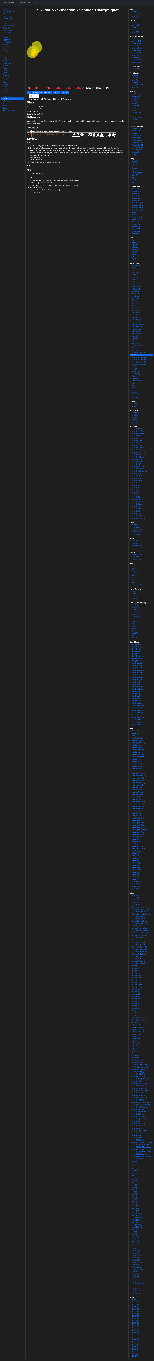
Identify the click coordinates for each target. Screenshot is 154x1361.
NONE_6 (135, 1349)
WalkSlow (135, 397)
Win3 (133, 635)
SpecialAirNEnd (137, 462)
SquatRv (135, 369)
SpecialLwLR (136, 485)
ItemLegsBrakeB (137, 787)
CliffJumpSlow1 (137, 150)
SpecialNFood (137, 511)
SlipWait (134, 259)
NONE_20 (135, 1330)
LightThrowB (136, 682)
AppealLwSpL (136, 614)
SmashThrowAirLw (138, 712)
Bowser (5, 9)
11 (53, 88)
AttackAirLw (136, 82)
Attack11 (135, 11)
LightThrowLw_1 (137, 703)
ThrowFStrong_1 (137, 117)
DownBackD (136, 193)
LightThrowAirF (137, 668)
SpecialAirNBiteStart (139, 454)
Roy (4, 82)
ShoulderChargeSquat (139, 355)
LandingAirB (136, 312)
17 (73, 88)
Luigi (4, 56)
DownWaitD (136, 231)
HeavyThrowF (136, 649)
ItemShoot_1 (136, 874)
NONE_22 (135, 1335)
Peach (5, 73)
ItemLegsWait (136, 815)
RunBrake (135, 350)
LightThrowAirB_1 (138, 665)
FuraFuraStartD (137, 545)
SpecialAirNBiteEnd (138, 452)
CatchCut (135, 98)
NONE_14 (135, 1314)
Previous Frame (37, 92)
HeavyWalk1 (136, 291)
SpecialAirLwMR (137, 443)
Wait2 (134, 385)
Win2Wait (135, 633)
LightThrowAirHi (137, 672)
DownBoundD (136, 198)
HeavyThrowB (136, 644)
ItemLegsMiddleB (138, 806)
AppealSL (135, 619)
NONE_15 (135, 1316)
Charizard (6, 14)
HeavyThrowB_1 (137, 646)
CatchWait (135, 105)
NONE (134, 1299)
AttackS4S (135, 55)
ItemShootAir (136, 867)
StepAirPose (136, 413)
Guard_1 (135, 182)
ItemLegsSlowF (137, 813)
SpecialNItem (136, 884)
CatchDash (135, 101)
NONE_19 (135, 1325)
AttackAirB (135, 75)
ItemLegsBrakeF (137, 790)
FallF (133, 282)
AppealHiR (135, 607)
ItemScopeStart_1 (138, 853)
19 (80, 88)
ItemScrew (135, 855)
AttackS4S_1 (136, 57)
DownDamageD (137, 203)
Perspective (67, 99)
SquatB (134, 404)
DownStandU (136, 229)
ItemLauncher (136, 768)
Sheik (5, 87)
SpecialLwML (136, 487)
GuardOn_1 (136, 180)
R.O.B (5, 80)
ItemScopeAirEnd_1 (139, 820)
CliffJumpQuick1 (137, 145)
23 (93, 88)
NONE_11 (135, 1306)
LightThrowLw (136, 701)
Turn (133, 376)
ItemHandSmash (137, 766)
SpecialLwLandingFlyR (140, 359)
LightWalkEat (136, 334)
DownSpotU (136, 224)
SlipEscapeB (136, 249)
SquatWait (135, 371)
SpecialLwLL (136, 483)
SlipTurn (134, 256)
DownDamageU (137, 207)
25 (100, 88)
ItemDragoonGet (137, 738)
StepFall (134, 417)
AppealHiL (135, 605)
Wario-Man (7, 101)
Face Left (56, 92)
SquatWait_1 (136, 374)
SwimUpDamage (137, 584)
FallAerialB (135, 275)
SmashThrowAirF (138, 708)
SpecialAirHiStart (137, 429)
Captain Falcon (8, 11)
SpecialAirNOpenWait (139, 471)
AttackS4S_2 (136, 60)
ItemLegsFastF (137, 799)
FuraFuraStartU (137, 548)
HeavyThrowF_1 (137, 651)
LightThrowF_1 (137, 694)
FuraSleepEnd (137, 554)
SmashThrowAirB (138, 705)
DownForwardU (137, 219)
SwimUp (135, 582)
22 (90, 88)
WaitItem (135, 888)
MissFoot (135, 338)
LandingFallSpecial (138, 324)
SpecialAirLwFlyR (138, 433)
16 (70, 88)
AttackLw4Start (137, 50)
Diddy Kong (7, 16)
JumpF (134, 305)
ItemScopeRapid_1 (138, 848)
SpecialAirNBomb (138, 457)
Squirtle (5, 94)
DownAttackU (136, 191)
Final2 (134, 593)
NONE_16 (135, 1318)
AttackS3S (135, 32)
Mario (5, 58)
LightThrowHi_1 (137, 698)
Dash (133, 268)
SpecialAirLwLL (137, 436)
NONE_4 (135, 1344)
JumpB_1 (135, 303)
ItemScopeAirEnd (138, 818)
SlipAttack (135, 242)
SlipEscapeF (136, 252)
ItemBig (134, 735)
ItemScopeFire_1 (138, 844)
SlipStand (135, 254)
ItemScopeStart (137, 851)
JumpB (134, 301)
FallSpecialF (136, 289)
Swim (133, 566)
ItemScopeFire (137, 841)
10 (50, 88)
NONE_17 (135, 1321)
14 (63, 88)
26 (103, 88)
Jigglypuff (6, 40)
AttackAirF (135, 78)
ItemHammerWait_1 (139, 757)
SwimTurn (135, 580)
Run (29, 92)
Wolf (4, 103)
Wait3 (134, 388)
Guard (134, 170)
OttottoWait (135, 343)
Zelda (5, 108)
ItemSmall (135, 879)
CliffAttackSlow (137, 131)
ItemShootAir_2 (137, 872)
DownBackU (136, 196)
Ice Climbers (7, 33)
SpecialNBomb (137, 504)
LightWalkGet (136, 336)
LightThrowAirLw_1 (138, 679)
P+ (18, 3)
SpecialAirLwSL (137, 445)
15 (67, 88)
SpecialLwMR (136, 490)
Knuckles (6, 47)
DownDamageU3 (138, 210)
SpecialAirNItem (137, 881)
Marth (5, 61)
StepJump (135, 420)
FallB (133, 279)
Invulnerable (33, 99)
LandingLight (136, 331)
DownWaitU (136, 233)
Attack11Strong (137, 14)
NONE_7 (135, 1351)
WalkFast (135, 392)
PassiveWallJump (138, 345)
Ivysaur (5, 37)
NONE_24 (135, 1339)
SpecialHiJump (137, 473)
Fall (133, 270)
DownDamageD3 (138, 205)
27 (107, 88)
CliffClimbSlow (137, 138)
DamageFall (136, 265)
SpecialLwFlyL (137, 478)
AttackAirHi (135, 80)
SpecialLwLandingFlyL (139, 357)
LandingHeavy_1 (137, 329)
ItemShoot (135, 865)
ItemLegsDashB (137, 792)
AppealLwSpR (137, 616)
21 (87, 88)
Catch (134, 94)
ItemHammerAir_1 (138, 747)
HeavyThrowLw (137, 658)
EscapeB (135, 163)
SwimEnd (135, 573)
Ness (5, 68)
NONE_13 (135, 1311)
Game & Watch (8, 25)
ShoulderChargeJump (139, 352)
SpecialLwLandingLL (139, 362)
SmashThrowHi (137, 722)
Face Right (65, 92)
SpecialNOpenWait (138, 518)
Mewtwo (6, 65)
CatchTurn (135, 103)
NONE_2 (135, 1328)
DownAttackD (136, 189)
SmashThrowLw (137, 724)
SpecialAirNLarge (138, 466)
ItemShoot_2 (136, 877)
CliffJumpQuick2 (137, 147)
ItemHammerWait (138, 754)
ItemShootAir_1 (137, 870)
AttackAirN (135, 87)
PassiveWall (136, 534)
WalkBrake (135, 390)
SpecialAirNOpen (138, 469)
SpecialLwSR (136, 494)
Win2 (133, 631)
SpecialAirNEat (137, 459)
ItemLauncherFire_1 (139, 783)
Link (4, 49)
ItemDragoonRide (138, 740)
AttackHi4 (135, 39)
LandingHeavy (137, 326)
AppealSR (135, 621)
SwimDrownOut (137, 570)
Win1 (133, 626)
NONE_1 (135, 1302)
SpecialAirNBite (137, 450)
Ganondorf (7, 28)
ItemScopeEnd (137, 837)
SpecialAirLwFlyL (138, 431)
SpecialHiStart (137, 476)
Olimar (5, 70)
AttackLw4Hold (137, 48)
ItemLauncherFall (138, 778)
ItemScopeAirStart (138, 832)
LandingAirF (136, 315)
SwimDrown (136, 568)
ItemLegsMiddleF (138, 808)
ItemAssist (135, 733)
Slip (133, 240)
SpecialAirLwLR (137, 438)
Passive (134, 525)
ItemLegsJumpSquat (139, 801)
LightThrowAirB (137, 663)
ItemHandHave (137, 761)
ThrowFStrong (137, 115)
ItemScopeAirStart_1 (139, 834)
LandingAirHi (136, 317)
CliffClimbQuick (137, 135)
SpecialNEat (136, 506)
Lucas (5, 54)
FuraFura (135, 541)
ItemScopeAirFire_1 (138, 825)
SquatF (134, 406)
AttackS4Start (136, 62)
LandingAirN (136, 322)
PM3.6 (22, 3)
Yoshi (5, 106)
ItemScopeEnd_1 (138, 839)
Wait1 (134, 383)
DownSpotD (136, 222)
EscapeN (135, 168)
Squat (134, 366)
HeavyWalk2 (136, 294)
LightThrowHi (136, 696)
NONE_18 (135, 1323)
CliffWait (134, 154)
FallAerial (135, 272)
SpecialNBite (136, 497)
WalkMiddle (136, 395)
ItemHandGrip (136, 759)
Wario (5, 98)
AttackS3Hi (135, 27)
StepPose (135, 422)
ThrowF (134, 110)
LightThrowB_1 (137, 684)
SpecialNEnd (136, 509)
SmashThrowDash (138, 717)
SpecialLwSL (136, 492)
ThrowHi (135, 119)
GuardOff (135, 175)
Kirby (5, 44)
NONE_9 (135, 1356)
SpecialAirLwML (137, 440)
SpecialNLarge (137, 513)
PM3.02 (29, 3)
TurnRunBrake (137, 381)
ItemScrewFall (137, 858)
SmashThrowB (137, 715)
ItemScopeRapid (137, 846)
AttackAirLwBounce (138, 85)
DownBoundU (136, 200)
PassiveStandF (137, 532)
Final (133, 591)
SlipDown (135, 247)
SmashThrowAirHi (138, 710)
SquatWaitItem (137, 886)
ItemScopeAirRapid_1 (139, 830)
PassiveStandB (137, 529)
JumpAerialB (136, 296)
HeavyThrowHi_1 (138, 656)
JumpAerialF (136, 298)
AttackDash (136, 69)
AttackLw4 (135, 46)
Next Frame (48, 92)
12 (57, 88)
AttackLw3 (135, 25)
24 (97, 88)
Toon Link (6, 96)
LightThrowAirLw (137, 677)
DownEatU (135, 214)
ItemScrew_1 (136, 860)
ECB (57, 99)
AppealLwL (135, 609)
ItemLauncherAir (137, 771)
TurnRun (135, 378)
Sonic (5, 91)
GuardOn (135, 177)
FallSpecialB (136, 286)
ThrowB (134, 108)
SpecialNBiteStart (138, 502)
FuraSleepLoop (137, 557)
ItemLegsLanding (138, 804)
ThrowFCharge (137, 112)
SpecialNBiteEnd (137, 499)
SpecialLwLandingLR (139, 364)
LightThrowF (136, 691)
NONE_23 (135, 1337)
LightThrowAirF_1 (138, 670)
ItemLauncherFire (138, 780)
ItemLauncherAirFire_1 (140, 775)
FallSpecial (135, 284)
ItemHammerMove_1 (139, 752)
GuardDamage (137, 173)
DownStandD (136, 226)
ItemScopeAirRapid (138, 827)
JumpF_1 (135, 308)
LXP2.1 (36, 3)
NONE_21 (135, 1332)
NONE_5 (135, 1346)
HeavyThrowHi (137, 654)
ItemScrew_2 (136, 863)
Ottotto (134, 341)
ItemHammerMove (138, 750)
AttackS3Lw (136, 30)
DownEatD (135, 212)
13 (60, 88)
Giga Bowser (7, 30)
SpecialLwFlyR (137, 480)
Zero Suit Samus (9, 110)
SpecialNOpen (137, 516)
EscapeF (135, 166)
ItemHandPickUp (137, 764)
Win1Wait (135, 628)
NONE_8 (135, 1354)
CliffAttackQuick (137, 128)
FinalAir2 (135, 598)
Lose (133, 623)
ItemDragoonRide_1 (139, 743)
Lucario (5, 51)
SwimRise (135, 577)
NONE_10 (135, 1304)
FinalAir (134, 596)
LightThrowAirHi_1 (138, 675)
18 (77, 88)
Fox (4, 23)
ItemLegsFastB (137, 797)
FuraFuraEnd (136, 543)
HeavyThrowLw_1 (138, 661)
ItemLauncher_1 (137, 785)
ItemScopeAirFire (138, 823)
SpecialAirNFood (137, 464)
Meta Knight (7, 63)
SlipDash (135, 245)
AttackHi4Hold (137, 41)
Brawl (13, 3)
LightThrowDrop (137, 689)
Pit (4, 77)
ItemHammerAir (137, 745)
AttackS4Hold (136, 53)
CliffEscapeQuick (138, 140)
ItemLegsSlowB (137, 811)
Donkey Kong (8, 18)
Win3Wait (135, 638)
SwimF (134, 575)
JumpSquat (136, 310)
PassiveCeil (136, 527)
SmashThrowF (137, 719)
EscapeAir (135, 161)
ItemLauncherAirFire (139, 773)
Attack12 (135, 16)
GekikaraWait (136, 731)
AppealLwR (136, 612)
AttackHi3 (135, 23)
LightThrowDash (137, 687)
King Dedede (7, 42)
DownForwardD (137, 217)
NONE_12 (135, 1309)
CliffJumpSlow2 (137, 152)
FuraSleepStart (137, 559)
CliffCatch (135, 133)
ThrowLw (135, 122)
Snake (5, 89)
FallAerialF (135, 277)
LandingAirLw (136, 319)
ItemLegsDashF (137, 794)
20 (83, 88)
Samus (5, 84)
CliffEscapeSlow (137, 142)
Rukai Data (6, 3)
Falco (5, 21)
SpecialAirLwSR (137, 447)
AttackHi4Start (137, 43)
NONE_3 (135, 1342)
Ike (4, 35)
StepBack (135, 415)
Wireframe (47, 99)
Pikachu (6, 75)
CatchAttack (136, 96)
